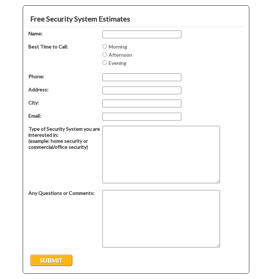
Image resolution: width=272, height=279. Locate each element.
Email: (34, 116)
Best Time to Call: (48, 47)
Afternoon (120, 55)
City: (33, 103)
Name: (35, 33)
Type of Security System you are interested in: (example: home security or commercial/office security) (64, 138)
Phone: (36, 76)
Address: (38, 90)
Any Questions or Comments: (61, 193)
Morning (118, 47)
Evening (117, 63)
